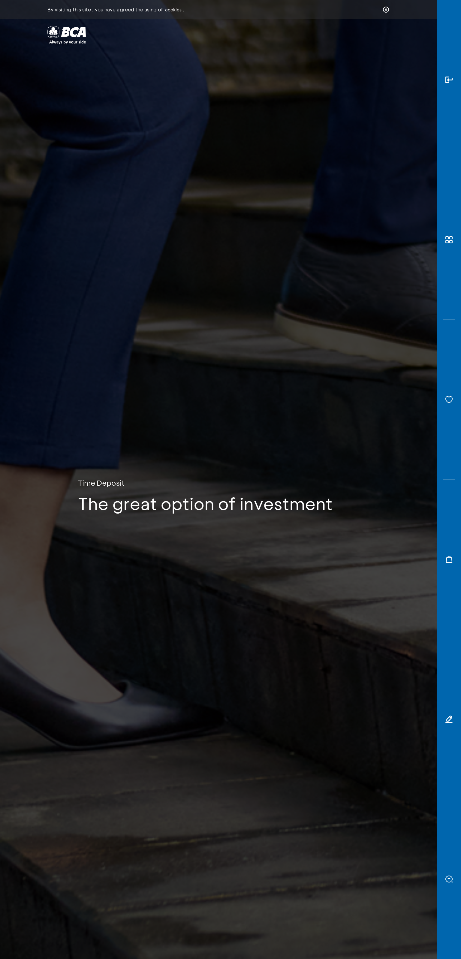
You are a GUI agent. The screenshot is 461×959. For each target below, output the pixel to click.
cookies (173, 10)
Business (210, 35)
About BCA (253, 35)
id (373, 35)
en (384, 35)
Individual (170, 35)
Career (293, 35)
